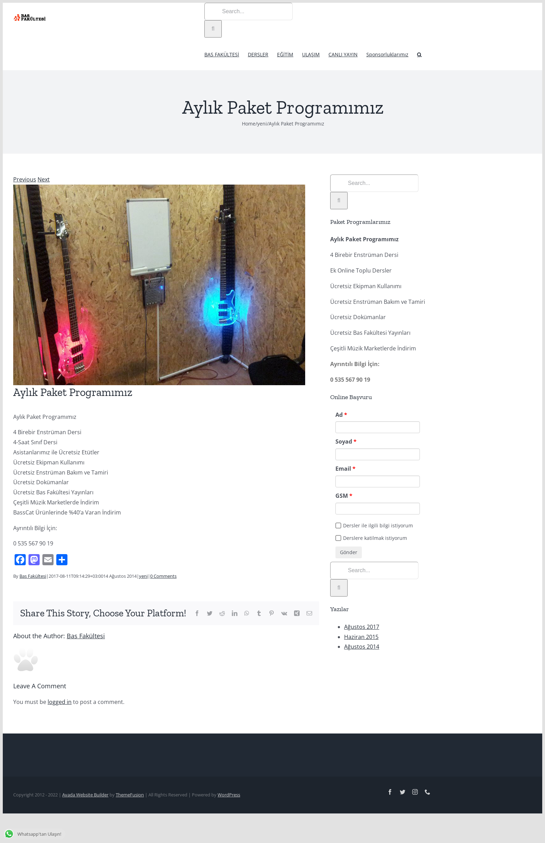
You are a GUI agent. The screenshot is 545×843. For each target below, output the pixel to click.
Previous (24, 179)
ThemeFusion (130, 795)
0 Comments (163, 576)
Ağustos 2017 (361, 627)
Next (44, 179)
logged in (60, 702)
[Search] (213, 29)
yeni (143, 576)
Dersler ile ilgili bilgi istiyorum (378, 525)
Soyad (343, 441)
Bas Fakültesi (32, 576)
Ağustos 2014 (361, 646)
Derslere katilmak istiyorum (375, 538)
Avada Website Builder (85, 795)
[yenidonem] (159, 285)
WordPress (229, 795)
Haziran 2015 (361, 637)
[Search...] (248, 11)
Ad (339, 415)
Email (343, 468)
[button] (419, 54)
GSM (341, 496)
